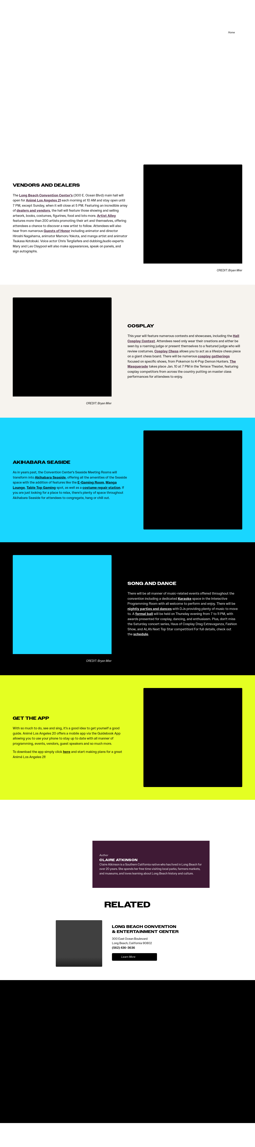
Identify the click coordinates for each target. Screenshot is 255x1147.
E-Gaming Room (90, 483)
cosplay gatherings (214, 357)
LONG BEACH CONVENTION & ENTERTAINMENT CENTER (145, 930)
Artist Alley (106, 216)
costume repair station (101, 488)
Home (230, 33)
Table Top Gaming (41, 488)
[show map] (151, 958)
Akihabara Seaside (50, 478)
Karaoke (184, 599)
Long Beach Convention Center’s (46, 196)
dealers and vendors (33, 211)
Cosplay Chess (166, 352)
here (66, 752)
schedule (140, 635)
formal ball (144, 614)
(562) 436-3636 (123, 948)
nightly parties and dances (150, 609)
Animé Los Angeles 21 (43, 201)
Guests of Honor (57, 231)
